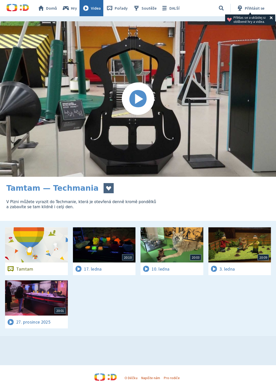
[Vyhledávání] (221, 8)
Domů (47, 8)
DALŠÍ (170, 8)
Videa (91, 8)
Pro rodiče (172, 378)
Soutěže (144, 8)
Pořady (117, 8)
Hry (69, 8)
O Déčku (131, 378)
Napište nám (150, 378)
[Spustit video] (138, 99)
